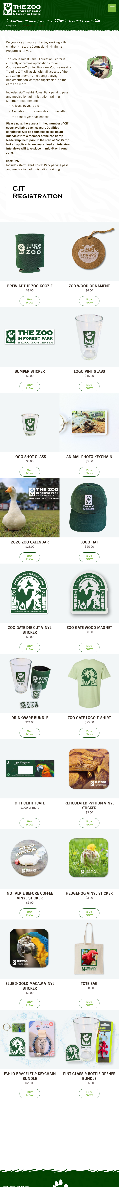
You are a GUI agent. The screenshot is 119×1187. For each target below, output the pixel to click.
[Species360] (82, 1134)
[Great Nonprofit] (36, 1134)
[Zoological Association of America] (36, 1113)
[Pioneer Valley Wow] (36, 1155)
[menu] (112, 8)
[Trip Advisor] (82, 1113)
